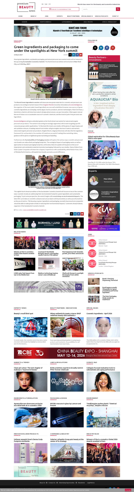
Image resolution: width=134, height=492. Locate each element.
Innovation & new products (26, 434)
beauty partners (73, 16)
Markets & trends (21, 362)
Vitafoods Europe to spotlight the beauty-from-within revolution (72, 274)
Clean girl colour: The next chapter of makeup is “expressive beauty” (28, 369)
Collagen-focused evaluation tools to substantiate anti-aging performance (101, 369)
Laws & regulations (58, 362)
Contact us (52, 482)
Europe (24, 22)
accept (128, 490)
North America (45, 22)
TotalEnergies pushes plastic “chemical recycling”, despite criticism (102, 404)
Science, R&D (92, 362)
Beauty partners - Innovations (98, 58)
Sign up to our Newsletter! (60, 9)
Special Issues (92, 308)
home (20, 16)
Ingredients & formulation (26, 398)
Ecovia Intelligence (75, 105)
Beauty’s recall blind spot (23, 313)
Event (114, 16)
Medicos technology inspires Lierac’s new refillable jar (48, 274)
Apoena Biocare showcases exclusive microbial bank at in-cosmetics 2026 (28, 404)
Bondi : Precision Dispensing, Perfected (110, 279)
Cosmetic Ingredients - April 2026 (99, 313)
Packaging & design (58, 398)
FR (42, 4)
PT (50, 4)
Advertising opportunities (66, 482)
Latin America (67, 22)
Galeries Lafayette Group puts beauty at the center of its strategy (67, 440)
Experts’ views (20, 308)
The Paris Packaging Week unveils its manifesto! (109, 297)
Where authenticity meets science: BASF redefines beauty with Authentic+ (65, 314)
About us (42, 482)
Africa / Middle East (109, 22)
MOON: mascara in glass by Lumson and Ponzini (65, 404)
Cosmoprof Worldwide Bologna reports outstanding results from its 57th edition (48, 253)
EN (46, 4)
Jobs (90, 234)
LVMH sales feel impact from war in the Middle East (24, 274)
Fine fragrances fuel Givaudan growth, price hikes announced (72, 252)
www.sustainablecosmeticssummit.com (34, 210)
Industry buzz (18, 41)
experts (60, 16)
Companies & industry (59, 434)
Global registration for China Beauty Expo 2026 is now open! (104, 137)
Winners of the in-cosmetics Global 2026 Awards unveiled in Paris (24, 253)
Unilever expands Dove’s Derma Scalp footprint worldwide (28, 440)
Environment (92, 398)
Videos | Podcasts (101, 16)
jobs (46, 16)
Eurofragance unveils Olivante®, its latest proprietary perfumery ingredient (110, 290)
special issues (86, 16)
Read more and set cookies (81, 490)
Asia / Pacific (88, 22)
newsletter (81, 482)
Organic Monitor (48, 105)
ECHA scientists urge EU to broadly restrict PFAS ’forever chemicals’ (66, 369)
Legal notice (91, 482)
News (33, 16)
